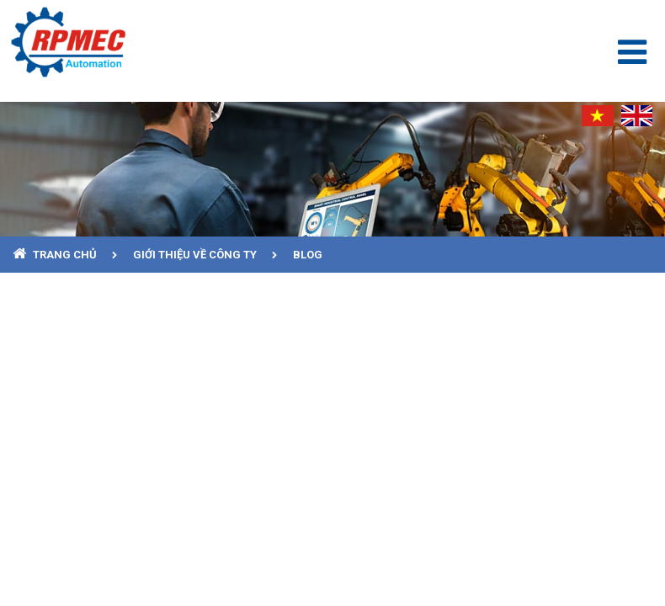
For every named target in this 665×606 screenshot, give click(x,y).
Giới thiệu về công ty (196, 254)
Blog (307, 254)
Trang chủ (66, 254)
